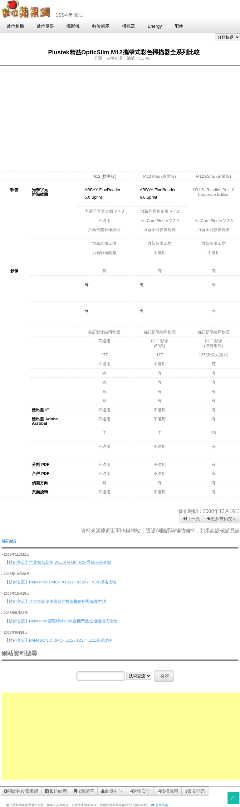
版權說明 (167, 791)
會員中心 (111, 791)
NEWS (9, 541)
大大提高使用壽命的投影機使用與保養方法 (67, 601)
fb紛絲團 (56, 791)
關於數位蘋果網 (21, 791)
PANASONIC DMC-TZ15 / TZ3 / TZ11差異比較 (70, 640)
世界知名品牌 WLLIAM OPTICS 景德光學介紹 (70, 562)
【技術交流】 (17, 562)
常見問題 (195, 791)
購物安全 (139, 791)
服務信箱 (159, 805)
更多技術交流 (222, 518)
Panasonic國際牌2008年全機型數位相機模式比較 (73, 621)
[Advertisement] (120, 114)
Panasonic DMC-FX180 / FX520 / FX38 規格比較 (72, 582)
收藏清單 (84, 791)
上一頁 (191, 518)
